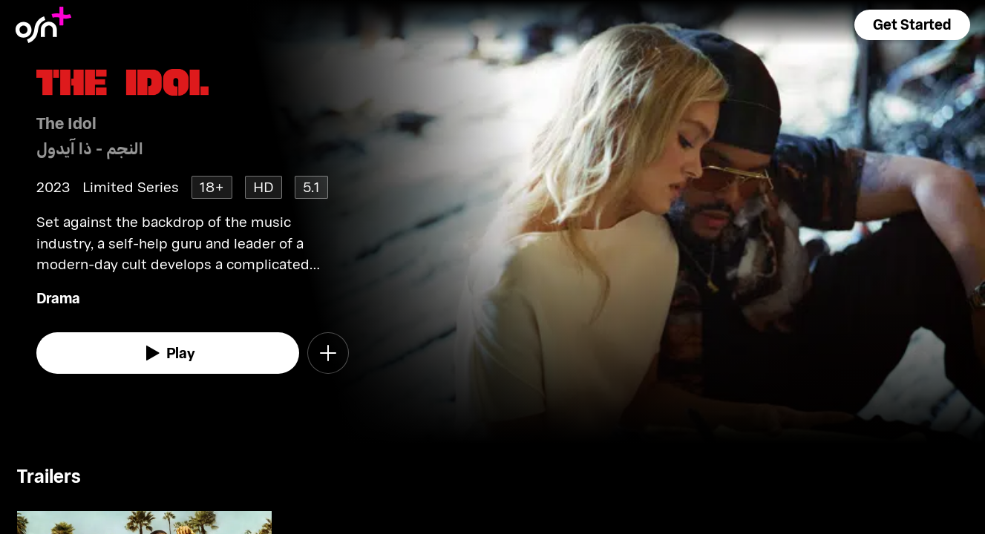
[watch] (167, 353)
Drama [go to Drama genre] (58, 298)
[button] (912, 25)
